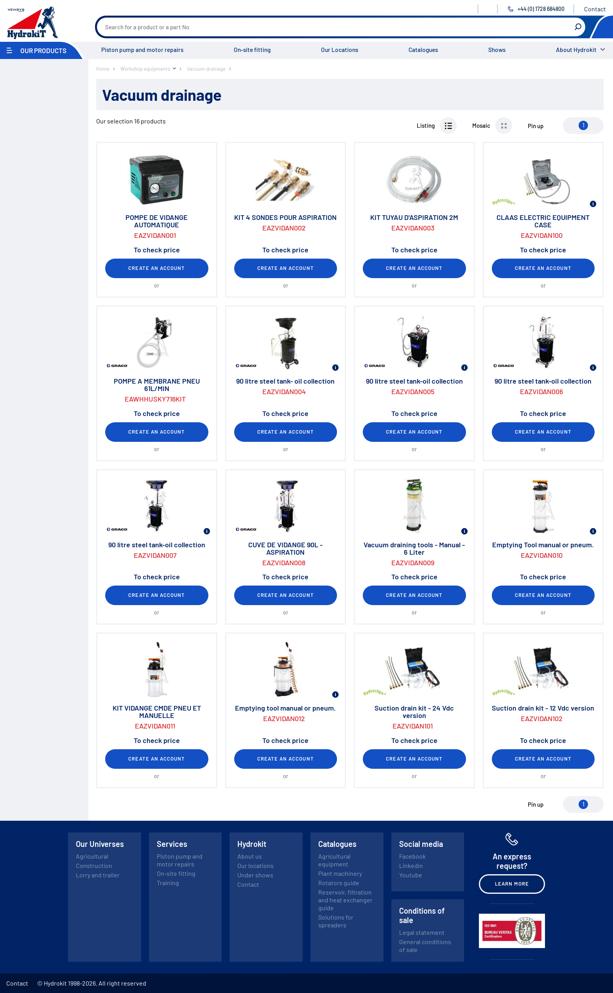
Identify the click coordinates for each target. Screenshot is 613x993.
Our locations (255, 865)
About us (249, 856)
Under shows (255, 875)
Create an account (156, 268)
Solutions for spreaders (335, 921)
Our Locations (339, 49)
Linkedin (411, 865)
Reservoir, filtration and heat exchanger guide (345, 899)
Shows (496, 49)
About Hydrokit (576, 49)
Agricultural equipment (334, 860)
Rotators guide (338, 882)
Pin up (535, 125)
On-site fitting (252, 49)
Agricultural (92, 856)
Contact (595, 9)
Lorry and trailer (98, 875)
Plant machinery (340, 873)
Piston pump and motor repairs (142, 49)
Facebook (412, 856)
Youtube (410, 875)
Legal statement (422, 932)
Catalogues (423, 49)
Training (168, 882)
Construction (94, 865)
